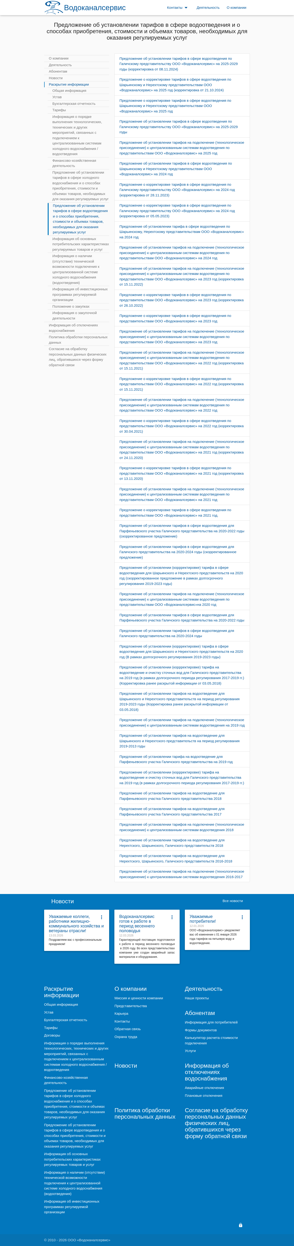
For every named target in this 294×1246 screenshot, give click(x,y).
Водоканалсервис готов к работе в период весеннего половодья (136, 923)
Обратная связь (127, 1029)
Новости (56, 78)
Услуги (190, 1051)
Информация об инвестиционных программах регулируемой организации (80, 294)
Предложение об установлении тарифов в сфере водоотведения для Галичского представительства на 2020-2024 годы (176, 633)
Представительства (130, 1006)
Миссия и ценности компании (138, 998)
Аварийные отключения (204, 1088)
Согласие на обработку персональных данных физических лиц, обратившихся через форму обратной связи (78, 357)
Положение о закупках (70, 306)
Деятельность (60, 65)
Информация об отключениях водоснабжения (73, 328)
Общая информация (69, 90)
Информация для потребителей (211, 1022)
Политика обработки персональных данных (78, 339)
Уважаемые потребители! (203, 919)
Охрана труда (125, 1037)
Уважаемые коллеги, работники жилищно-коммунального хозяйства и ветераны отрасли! (76, 923)
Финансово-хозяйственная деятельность (74, 163)
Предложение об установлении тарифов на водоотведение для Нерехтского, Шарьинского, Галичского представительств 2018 (171, 843)
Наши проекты (197, 998)
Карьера (121, 1013)
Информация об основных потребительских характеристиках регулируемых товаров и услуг (80, 244)
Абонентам (58, 71)
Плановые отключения (203, 1095)
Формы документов (201, 1030)
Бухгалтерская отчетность (73, 104)
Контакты (122, 1021)
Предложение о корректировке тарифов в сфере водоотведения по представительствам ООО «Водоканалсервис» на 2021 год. (175, 512)
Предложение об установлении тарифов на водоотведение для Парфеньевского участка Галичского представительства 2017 (171, 811)
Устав (57, 97)
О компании (59, 58)
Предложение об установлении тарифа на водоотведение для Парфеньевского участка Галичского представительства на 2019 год (176, 759)
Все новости (233, 901)
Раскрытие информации (69, 84)
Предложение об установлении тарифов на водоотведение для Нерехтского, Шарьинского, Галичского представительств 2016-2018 (175, 858)
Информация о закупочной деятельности (74, 315)
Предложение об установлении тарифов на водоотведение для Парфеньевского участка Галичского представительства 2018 (171, 796)
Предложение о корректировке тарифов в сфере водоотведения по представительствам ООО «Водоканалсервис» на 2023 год (175, 318)
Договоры (52, 1035)
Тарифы (59, 110)
